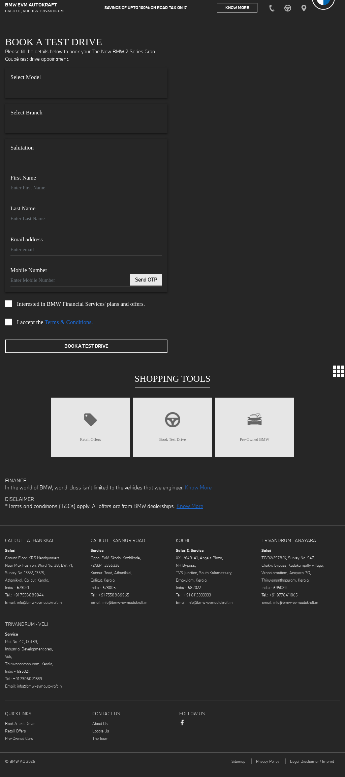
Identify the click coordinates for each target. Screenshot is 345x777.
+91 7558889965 (113, 603)
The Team (100, 746)
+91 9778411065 (283, 603)
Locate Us (100, 739)
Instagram (195, 732)
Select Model (25, 78)
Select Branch (26, 114)
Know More (198, 496)
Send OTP (146, 281)
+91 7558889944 (28, 603)
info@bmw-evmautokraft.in (39, 610)
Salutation (22, 149)
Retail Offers (15, 739)
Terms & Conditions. (69, 323)
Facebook (182, 734)
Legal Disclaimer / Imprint (312, 769)
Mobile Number (28, 271)
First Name (23, 179)
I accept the (49, 323)
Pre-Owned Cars (19, 746)
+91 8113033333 (197, 603)
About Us (100, 731)
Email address (26, 241)
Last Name (22, 210)
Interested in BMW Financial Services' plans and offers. (75, 305)
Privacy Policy (267, 769)
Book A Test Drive (86, 347)
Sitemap (238, 769)
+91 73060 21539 (27, 687)
